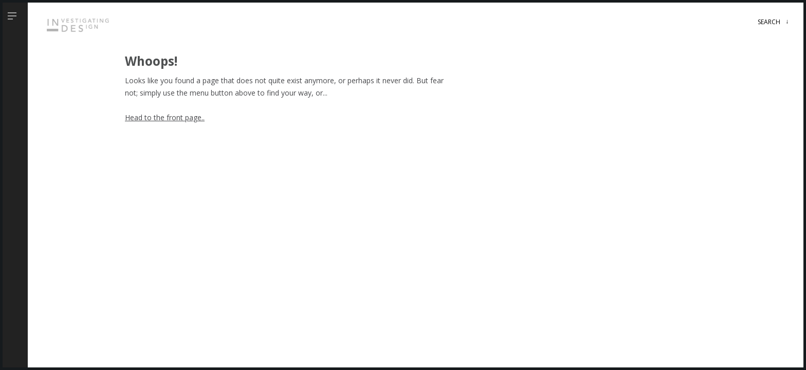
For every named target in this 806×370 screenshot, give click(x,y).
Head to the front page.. (165, 117)
